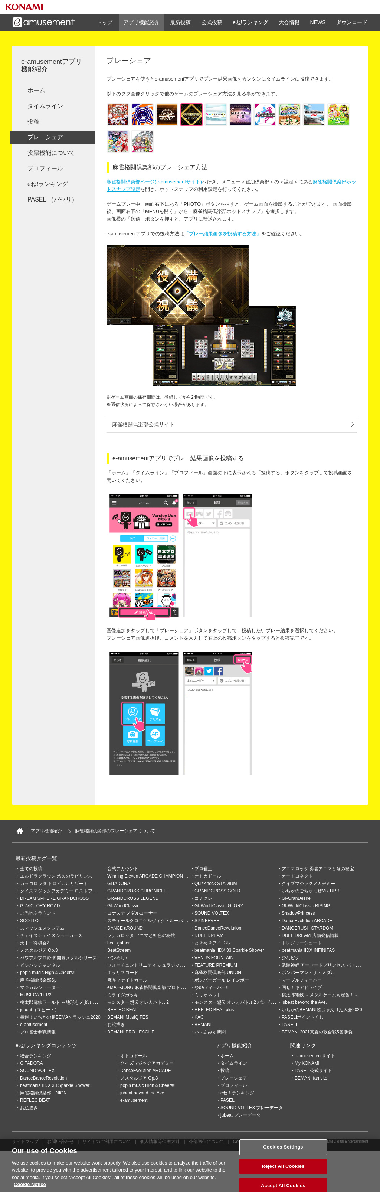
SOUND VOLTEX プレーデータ (251, 1107)
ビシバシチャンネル (40, 965)
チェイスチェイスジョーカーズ (51, 935)
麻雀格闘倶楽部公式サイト (143, 424)
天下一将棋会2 (34, 943)
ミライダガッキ (122, 994)
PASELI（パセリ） (52, 199)
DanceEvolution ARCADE (307, 920)
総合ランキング (35, 1055)
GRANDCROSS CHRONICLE (137, 891)
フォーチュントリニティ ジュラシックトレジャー (156, 965)
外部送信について (207, 1141)
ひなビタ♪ (292, 957)
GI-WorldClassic (123, 905)
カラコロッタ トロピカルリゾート (54, 883)
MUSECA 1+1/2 (35, 994)
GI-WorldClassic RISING (306, 905)
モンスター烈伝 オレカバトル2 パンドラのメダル (243, 1002)
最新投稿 (180, 22)
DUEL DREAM (208, 935)
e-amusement (33, 1024)
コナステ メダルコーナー (132, 913)
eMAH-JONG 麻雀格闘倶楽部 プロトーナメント (155, 987)
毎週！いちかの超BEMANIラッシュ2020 (60, 1017)
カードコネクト (297, 876)
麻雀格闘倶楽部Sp (38, 980)
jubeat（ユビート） (39, 1009)
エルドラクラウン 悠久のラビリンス (56, 876)
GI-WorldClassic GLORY (218, 905)
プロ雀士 (203, 868)
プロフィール (45, 168)
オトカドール (207, 876)
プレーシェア (45, 137)
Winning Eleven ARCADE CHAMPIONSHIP (150, 876)
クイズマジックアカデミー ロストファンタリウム (69, 891)
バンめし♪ (117, 957)
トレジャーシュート (302, 943)
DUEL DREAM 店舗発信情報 (310, 935)
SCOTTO (29, 920)
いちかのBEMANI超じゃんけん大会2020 (322, 1009)
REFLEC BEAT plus (214, 1009)
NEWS (318, 22)
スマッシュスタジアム (42, 928)
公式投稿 (212, 22)
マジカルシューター (40, 987)
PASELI (289, 1024)
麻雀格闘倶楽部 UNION (217, 972)
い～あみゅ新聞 (210, 1032)
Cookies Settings (249, 1141)
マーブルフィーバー (302, 980)
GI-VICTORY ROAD (40, 905)
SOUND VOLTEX (211, 913)
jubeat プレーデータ (240, 1115)
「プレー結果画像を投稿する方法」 (222, 233)
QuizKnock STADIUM (215, 883)
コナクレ (203, 898)
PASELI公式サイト (313, 1070)
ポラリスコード (122, 972)
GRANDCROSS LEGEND (133, 898)
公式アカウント (122, 868)
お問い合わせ (60, 1141)
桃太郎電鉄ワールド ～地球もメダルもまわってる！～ (74, 1002)
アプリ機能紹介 (141, 22)
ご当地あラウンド (38, 913)
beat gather (118, 943)
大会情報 (289, 22)
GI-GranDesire (296, 898)
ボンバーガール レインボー (221, 980)
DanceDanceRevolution (217, 928)
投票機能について (51, 153)
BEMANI (203, 1024)
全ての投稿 (31, 868)
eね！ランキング (237, 1092)
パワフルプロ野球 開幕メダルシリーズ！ (60, 957)
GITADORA (118, 883)
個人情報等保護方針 (160, 1141)
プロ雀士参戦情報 (38, 1032)
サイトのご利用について (106, 1141)
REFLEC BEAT (122, 1009)
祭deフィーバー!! (211, 987)
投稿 (33, 121)
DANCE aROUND (125, 928)
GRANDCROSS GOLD (217, 891)
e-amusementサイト (315, 1055)
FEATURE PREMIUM (215, 965)
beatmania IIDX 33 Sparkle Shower (229, 950)
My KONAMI (307, 1063)
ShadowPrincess (298, 913)
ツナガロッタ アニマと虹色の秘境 (141, 935)
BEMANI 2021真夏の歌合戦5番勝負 (317, 1032)
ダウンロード (351, 22)
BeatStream (119, 950)
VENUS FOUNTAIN (213, 957)
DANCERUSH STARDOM (307, 928)
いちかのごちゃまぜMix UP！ (311, 891)
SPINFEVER (207, 920)
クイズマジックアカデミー (308, 883)
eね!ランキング (250, 22)
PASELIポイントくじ (303, 1017)
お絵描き (116, 1024)
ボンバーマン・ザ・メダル (308, 972)
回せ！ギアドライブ (302, 987)
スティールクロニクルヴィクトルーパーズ (149, 920)
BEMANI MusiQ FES (127, 1017)
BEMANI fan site (311, 1078)
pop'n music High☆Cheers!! (47, 972)
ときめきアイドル (212, 943)
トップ (104, 22)
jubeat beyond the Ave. (304, 1002)
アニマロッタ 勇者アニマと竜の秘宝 (318, 868)
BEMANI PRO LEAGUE (130, 1032)
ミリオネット (207, 994)
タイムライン (45, 106)
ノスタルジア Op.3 (39, 950)
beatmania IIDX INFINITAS (308, 950)
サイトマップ (25, 1141)
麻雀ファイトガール (127, 980)
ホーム (36, 90)
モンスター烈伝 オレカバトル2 (138, 1002)
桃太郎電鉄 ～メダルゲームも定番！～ (320, 994)
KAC (199, 1017)
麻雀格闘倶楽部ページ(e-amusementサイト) (154, 181)
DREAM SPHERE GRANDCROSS (54, 898)
